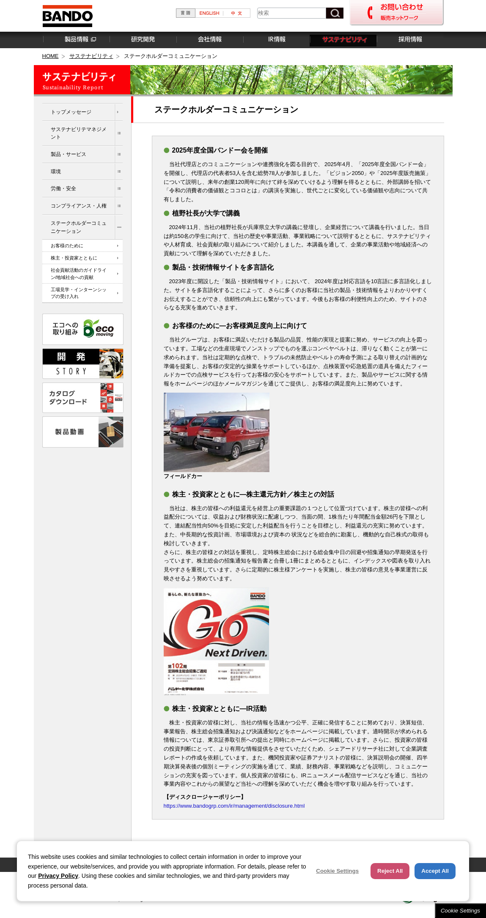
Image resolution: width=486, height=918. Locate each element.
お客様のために (67, 245)
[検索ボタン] (334, 13)
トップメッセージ (71, 112)
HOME (50, 56)
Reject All (390, 871)
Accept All (435, 871)
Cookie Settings (460, 910)
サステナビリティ (343, 40)
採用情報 (409, 40)
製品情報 (75, 40)
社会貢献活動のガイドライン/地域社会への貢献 (79, 274)
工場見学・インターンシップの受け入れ (79, 293)
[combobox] (291, 13)
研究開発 (142, 40)
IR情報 (276, 40)
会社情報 (209, 40)
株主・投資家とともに (74, 257)
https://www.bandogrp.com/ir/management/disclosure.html (234, 806)
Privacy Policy (58, 875)
